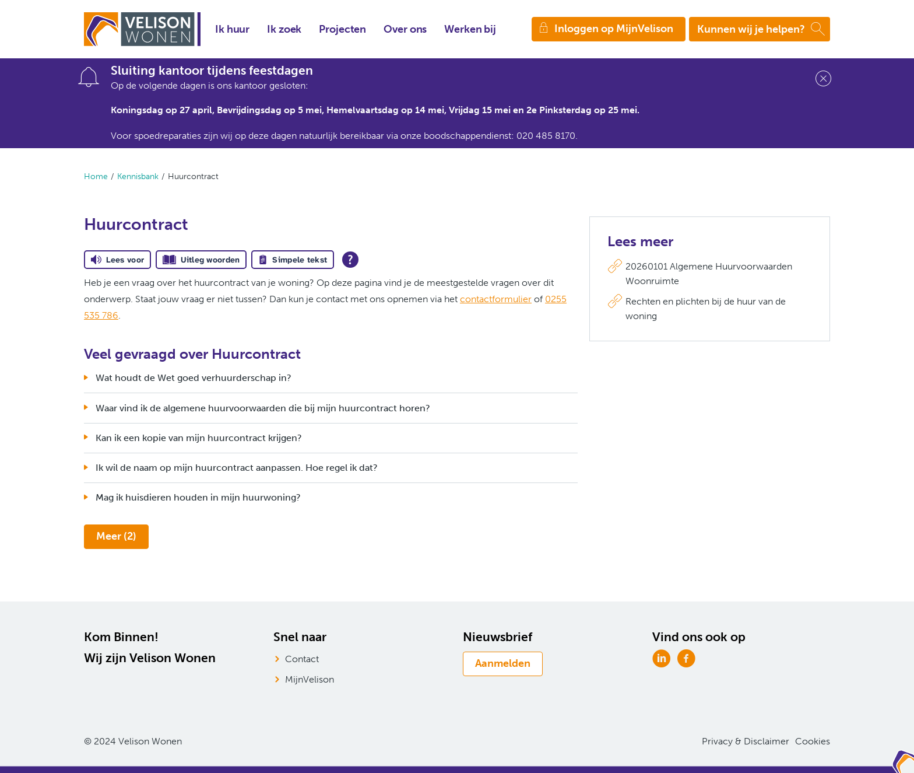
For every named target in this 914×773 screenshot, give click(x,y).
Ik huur (232, 29)
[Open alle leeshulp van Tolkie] (350, 259)
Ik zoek (284, 29)
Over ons (405, 29)
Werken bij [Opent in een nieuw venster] (470, 29)
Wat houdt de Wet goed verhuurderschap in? (193, 377)
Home (96, 176)
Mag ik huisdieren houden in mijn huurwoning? (198, 497)
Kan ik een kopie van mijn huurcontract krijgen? (199, 437)
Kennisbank (138, 176)
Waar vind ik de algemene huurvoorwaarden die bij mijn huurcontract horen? (263, 408)
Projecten (342, 29)
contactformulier (496, 299)
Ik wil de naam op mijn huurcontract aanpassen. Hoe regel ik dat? (237, 467)
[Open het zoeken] (759, 29)
